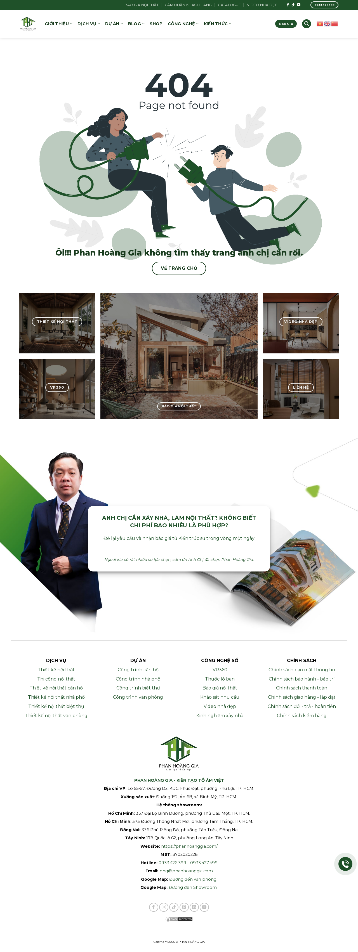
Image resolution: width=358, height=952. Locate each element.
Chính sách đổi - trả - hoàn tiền (302, 706)
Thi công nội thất (56, 679)
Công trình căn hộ (138, 669)
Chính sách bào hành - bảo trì (302, 679)
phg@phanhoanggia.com (186, 870)
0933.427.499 (204, 862)
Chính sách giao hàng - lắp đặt (302, 697)
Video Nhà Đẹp (262, 5)
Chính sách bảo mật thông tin (301, 669)
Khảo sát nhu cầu (219, 697)
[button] (306, 24)
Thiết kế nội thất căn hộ (56, 688)
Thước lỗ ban (220, 679)
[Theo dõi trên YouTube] (298, 5)
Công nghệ (183, 23)
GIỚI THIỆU (58, 23)
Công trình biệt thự (138, 688)
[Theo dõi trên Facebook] (287, 5)
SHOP (156, 23)
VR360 (220, 669)
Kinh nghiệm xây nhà (219, 715)
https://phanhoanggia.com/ (189, 846)
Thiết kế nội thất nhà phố (56, 697)
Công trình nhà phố (138, 679)
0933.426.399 (172, 862)
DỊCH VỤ (88, 23)
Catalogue (229, 5)
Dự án (114, 23)
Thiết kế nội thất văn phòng (56, 715)
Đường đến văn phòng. (193, 879)
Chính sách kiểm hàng (302, 715)
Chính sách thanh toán (301, 688)
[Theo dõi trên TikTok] (293, 5)
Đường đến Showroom (193, 887)
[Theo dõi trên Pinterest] (184, 907)
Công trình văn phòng (138, 697)
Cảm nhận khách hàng (188, 5)
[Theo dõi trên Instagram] (163, 907)
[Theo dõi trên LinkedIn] (194, 907)
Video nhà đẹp (220, 706)
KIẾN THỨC (218, 23)
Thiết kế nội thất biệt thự (56, 706)
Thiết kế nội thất (56, 669)
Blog (136, 23)
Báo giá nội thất (141, 5)
